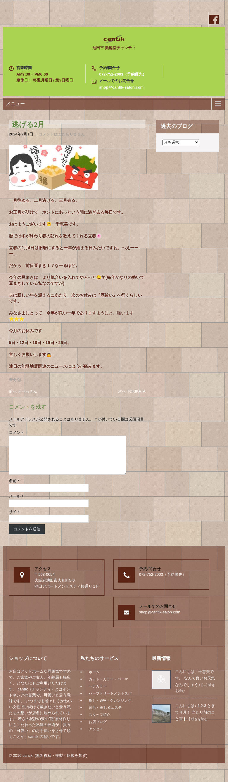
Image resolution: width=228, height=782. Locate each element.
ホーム (94, 679)
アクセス (96, 736)
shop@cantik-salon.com (121, 87)
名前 (14, 488)
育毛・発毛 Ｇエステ (105, 715)
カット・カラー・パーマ (108, 686)
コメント (16, 432)
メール (16, 503)
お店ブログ (98, 729)
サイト (14, 518)
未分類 (15, 379)
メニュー (15, 103)
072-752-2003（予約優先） (122, 74)
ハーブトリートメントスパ (110, 700)
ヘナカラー (98, 693)
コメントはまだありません (62, 134)
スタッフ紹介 (99, 722)
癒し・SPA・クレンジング (110, 708)
